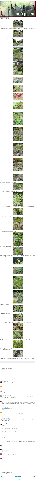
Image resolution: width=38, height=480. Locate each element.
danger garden (4, 423)
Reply (3, 369)
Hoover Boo (3, 449)
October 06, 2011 (6, 453)
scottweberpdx (4, 395)
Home (17, 476)
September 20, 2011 (8, 418)
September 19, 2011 (5, 381)
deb (2, 381)
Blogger (19, 479)
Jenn (2, 453)
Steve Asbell (3, 418)
